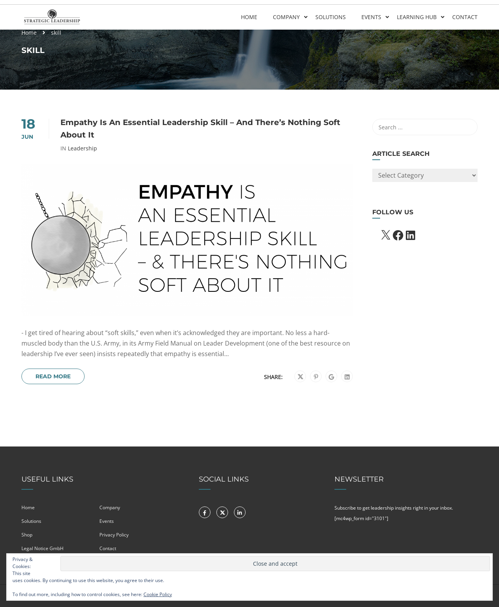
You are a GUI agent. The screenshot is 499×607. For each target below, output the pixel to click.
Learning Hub (417, 17)
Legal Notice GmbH (42, 548)
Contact (465, 17)
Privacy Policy (114, 534)
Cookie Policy (157, 594)
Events (371, 17)
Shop (26, 534)
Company (286, 17)
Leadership (82, 148)
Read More (53, 376)
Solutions (330, 17)
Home (249, 17)
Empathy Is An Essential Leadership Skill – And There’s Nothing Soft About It (200, 128)
